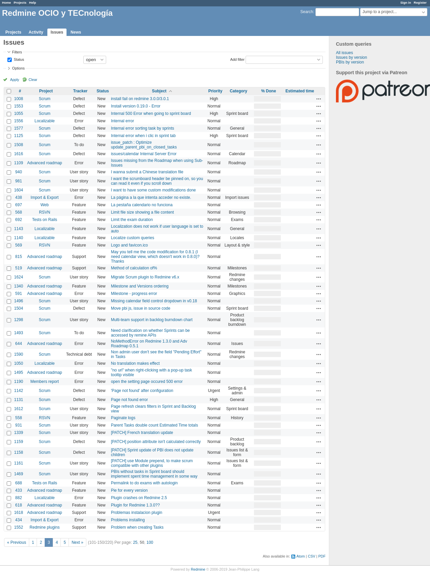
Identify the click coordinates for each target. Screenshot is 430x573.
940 (18, 172)
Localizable (45, 121)
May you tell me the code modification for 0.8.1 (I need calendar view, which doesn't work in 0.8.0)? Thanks (155, 257)
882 (18, 497)
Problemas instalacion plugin (136, 512)
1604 (18, 190)
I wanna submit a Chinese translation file (147, 172)
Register (420, 2)
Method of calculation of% (134, 268)
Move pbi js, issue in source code (140, 308)
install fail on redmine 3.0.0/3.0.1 (140, 98)
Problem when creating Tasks (137, 527)
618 (18, 505)
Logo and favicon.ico (129, 245)
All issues (344, 52)
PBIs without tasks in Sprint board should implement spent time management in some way (154, 474)
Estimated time (300, 91)
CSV (311, 556)
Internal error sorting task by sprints (142, 128)
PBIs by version (350, 62)
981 (18, 181)
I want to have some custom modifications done (153, 190)
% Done (268, 91)
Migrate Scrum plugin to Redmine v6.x (145, 277)
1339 (18, 432)
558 (18, 417)
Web (45, 205)
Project (46, 91)
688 (18, 483)
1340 (18, 286)
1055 (18, 113)
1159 (18, 441)
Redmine (198, 569)
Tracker (80, 91)
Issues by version (351, 57)
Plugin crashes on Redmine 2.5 (139, 497)
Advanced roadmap (44, 163)
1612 (18, 408)
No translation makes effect (135, 363)
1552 (18, 527)
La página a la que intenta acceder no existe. (151, 197)
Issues (57, 32)
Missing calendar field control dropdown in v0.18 (154, 301)
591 (18, 293)
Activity (36, 32)
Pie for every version (129, 490)
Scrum (44, 98)
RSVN (44, 212)
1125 (18, 135)
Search (306, 11)
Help (32, 2)
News (76, 32)
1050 (18, 363)
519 (18, 268)
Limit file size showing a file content (142, 212)
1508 (18, 144)
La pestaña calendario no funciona (141, 205)
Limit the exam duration (132, 219)
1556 (18, 121)
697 (18, 205)
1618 (18, 512)
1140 (18, 237)
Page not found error (129, 399)
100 (149, 542)
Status (18, 59)
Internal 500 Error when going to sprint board (151, 113)
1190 (18, 381)
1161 (18, 463)
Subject (159, 91)
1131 (18, 399)
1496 (18, 301)
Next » (77, 542)
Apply (14, 80)
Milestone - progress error (134, 293)
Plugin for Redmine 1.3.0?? (135, 505)
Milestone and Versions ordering (139, 286)
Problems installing (128, 520)
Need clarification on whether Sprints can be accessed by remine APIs (150, 333)
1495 (18, 372)
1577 (18, 128)
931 (18, 425)
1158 (18, 452)
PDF (322, 556)
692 (18, 219)
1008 (18, 98)
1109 (18, 163)
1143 (18, 228)
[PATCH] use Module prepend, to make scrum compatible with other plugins (152, 463)
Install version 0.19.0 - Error (135, 106)
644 (18, 343)
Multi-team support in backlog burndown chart (151, 319)
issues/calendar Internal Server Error (143, 153)
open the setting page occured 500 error (146, 381)
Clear (33, 80)
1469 (18, 474)
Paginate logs (123, 417)
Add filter (237, 59)
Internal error (122, 121)
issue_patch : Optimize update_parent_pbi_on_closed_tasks (144, 144)
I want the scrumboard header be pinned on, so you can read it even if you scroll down (157, 181)
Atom (300, 556)
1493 (18, 332)
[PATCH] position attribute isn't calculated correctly (156, 441)
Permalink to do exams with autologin (144, 483)
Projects (20, 2)
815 (18, 256)
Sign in (405, 2)
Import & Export (44, 197)
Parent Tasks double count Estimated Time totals (154, 425)
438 (18, 197)
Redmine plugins (44, 527)
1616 (18, 153)
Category (238, 91)
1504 (18, 308)
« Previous (16, 542)
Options (18, 68)
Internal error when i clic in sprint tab (143, 135)
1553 (18, 106)
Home (6, 2)
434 (18, 520)
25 (135, 542)
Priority (215, 91)
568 (18, 212)
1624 (18, 277)
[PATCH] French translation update (142, 432)
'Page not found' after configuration (142, 390)
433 (18, 490)
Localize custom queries (132, 237)
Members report (44, 381)
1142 (18, 390)
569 (18, 245)
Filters (17, 52)
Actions (318, 98)
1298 (18, 319)
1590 (18, 354)
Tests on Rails (44, 219)
